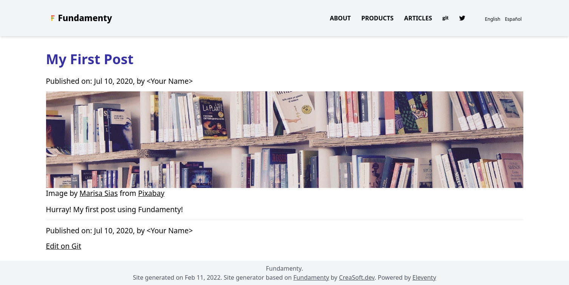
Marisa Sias (99, 193)
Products (377, 18)
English (492, 19)
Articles (418, 18)
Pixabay (151, 193)
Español (513, 19)
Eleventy (424, 277)
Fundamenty (85, 18)
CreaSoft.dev (357, 277)
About (340, 18)
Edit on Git (64, 246)
